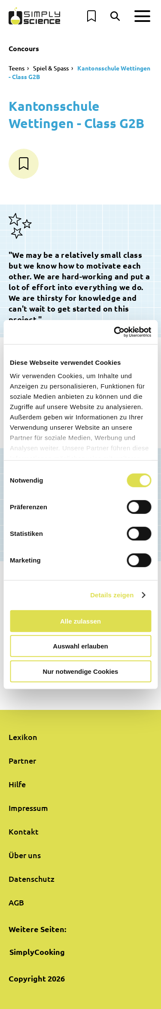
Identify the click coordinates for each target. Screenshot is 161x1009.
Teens (16, 68)
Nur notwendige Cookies (80, 671)
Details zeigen (112, 595)
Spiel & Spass (51, 68)
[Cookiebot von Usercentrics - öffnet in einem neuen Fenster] (114, 332)
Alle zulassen (80, 620)
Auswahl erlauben (80, 646)
